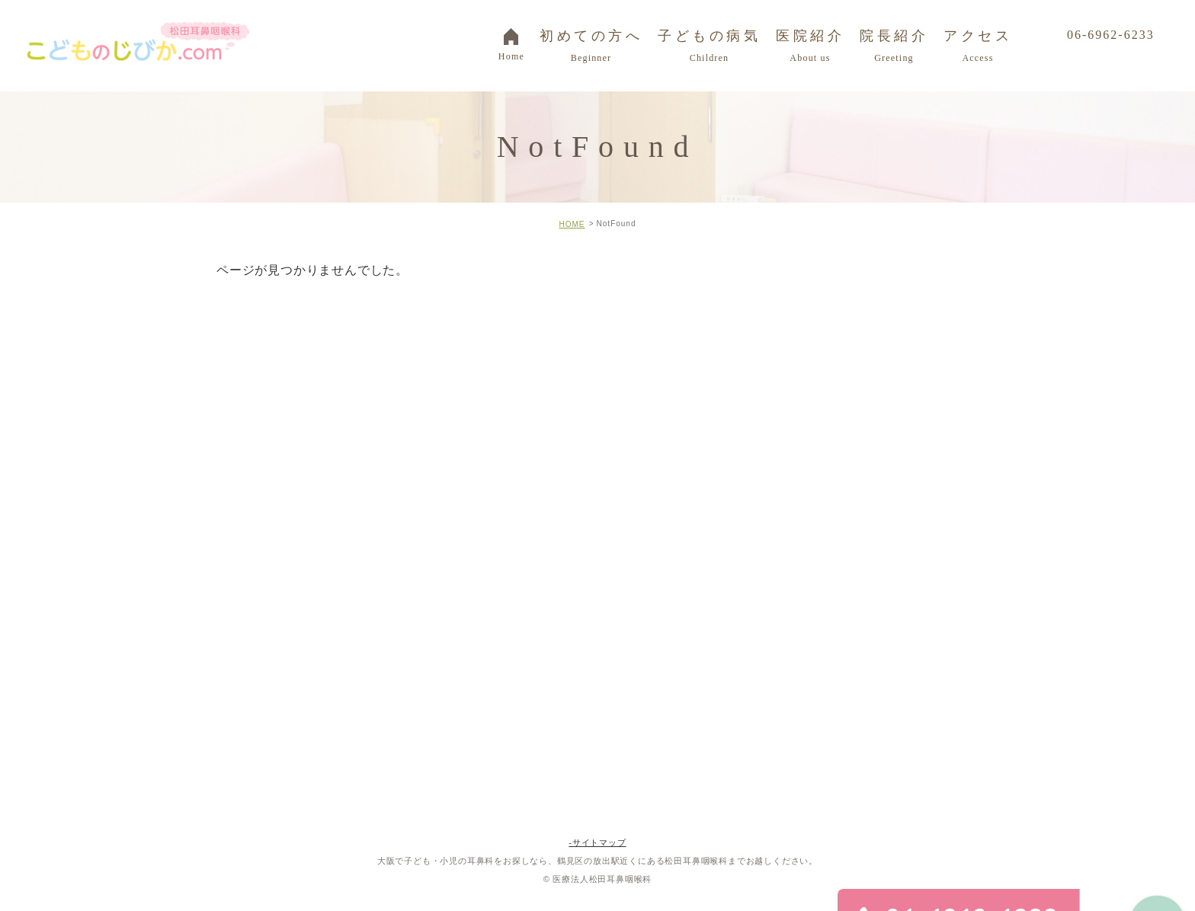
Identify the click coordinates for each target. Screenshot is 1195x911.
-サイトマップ (597, 842)
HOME (572, 224)
